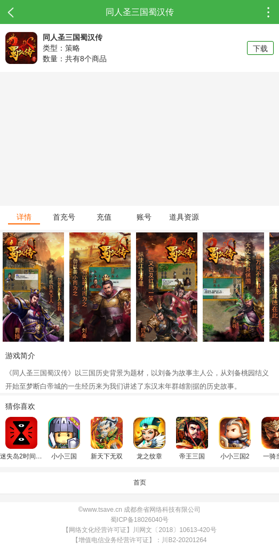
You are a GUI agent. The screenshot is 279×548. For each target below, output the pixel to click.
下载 (260, 48)
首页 (139, 482)
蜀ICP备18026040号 (139, 519)
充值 (104, 217)
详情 (24, 217)
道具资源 (184, 217)
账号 (144, 217)
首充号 (64, 217)
